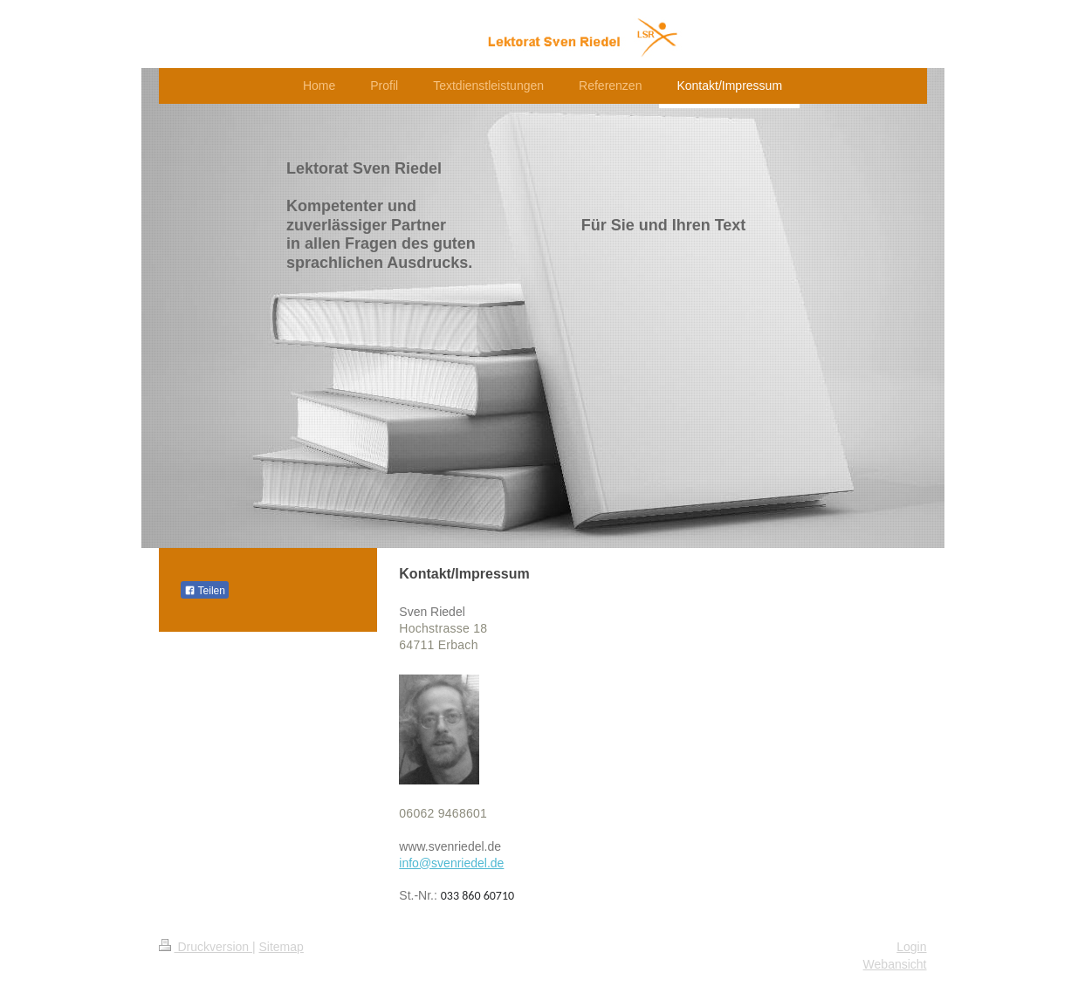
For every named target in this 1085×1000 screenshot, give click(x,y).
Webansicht (895, 964)
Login (911, 947)
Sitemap (281, 947)
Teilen (204, 591)
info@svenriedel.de (451, 863)
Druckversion (205, 947)
